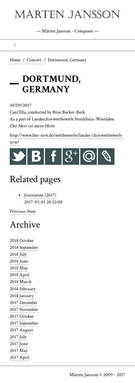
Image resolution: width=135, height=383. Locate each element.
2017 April (19, 357)
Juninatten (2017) (40, 195)
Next (31, 211)
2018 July (18, 254)
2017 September (24, 323)
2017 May (19, 350)
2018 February (23, 289)
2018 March (21, 281)
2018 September (24, 247)
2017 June (19, 343)
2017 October (22, 316)
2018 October (22, 240)
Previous (18, 211)
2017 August (21, 330)
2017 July (18, 337)
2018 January (21, 295)
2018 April (19, 275)
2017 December (23, 302)
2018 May (19, 268)
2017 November (24, 309)
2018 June (19, 261)
